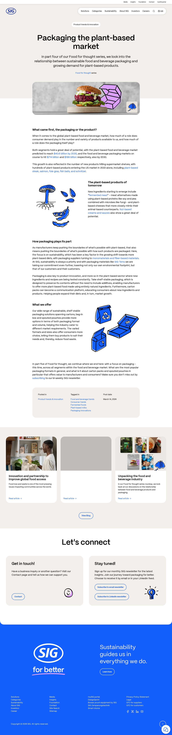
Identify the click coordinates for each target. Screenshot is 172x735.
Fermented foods (78, 405)
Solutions (85, 11)
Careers (145, 11)
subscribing (38, 378)
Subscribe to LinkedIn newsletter (111, 596)
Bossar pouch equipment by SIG (102, 702)
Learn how (107, 672)
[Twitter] (133, 711)
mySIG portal (161, 2)
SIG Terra (119, 261)
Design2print (93, 699)
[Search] (154, 11)
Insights (133, 2)
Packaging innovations (81, 410)
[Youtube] (143, 711)
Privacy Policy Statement (137, 697)
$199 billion (70, 157)
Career (14, 711)
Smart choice (94, 708)
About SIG (124, 11)
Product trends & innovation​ (50, 399)
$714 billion (53, 157)
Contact (151, 2)
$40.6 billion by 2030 (65, 153)
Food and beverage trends (82, 399)
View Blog (86, 515)
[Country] (161, 11)
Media (126, 2)
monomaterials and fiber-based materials (115, 258)
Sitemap (53, 711)
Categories (97, 11)
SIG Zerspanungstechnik (99, 705)
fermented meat (98, 195)
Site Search (54, 708)
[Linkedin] (138, 711)
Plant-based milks (79, 407)
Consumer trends (78, 402)
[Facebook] (128, 711)
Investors (135, 11)
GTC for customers (134, 705)
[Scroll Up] (162, 724)
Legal (128, 699)
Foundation (142, 2)
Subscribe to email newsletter (110, 587)
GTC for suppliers (134, 702)
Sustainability (111, 11)
